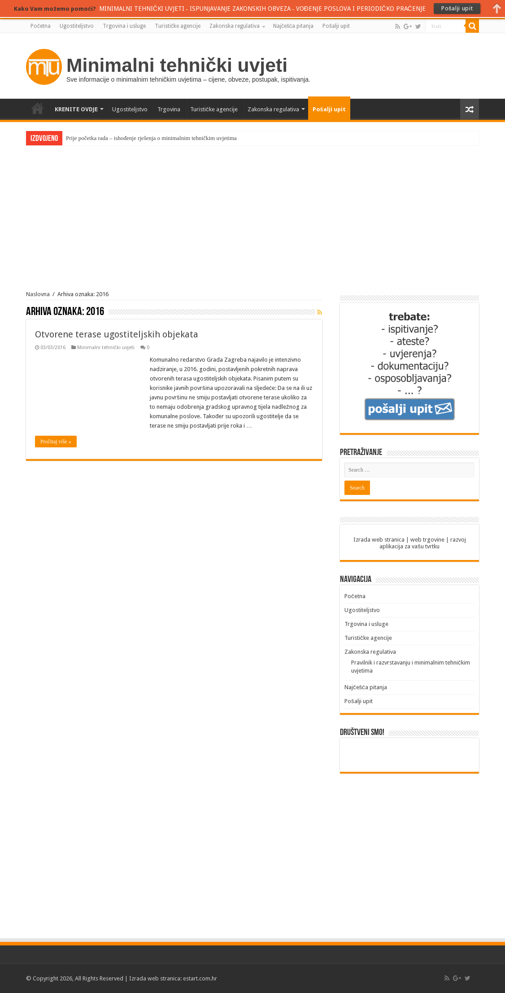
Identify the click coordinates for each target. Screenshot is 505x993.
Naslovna (38, 294)
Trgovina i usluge (124, 26)
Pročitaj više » (55, 441)
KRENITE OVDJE (76, 109)
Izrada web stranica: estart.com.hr (173, 978)
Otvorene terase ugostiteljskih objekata (116, 334)
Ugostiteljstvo (77, 26)
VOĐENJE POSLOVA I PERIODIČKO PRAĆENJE (361, 8)
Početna (40, 26)
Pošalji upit (336, 26)
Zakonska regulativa (234, 26)
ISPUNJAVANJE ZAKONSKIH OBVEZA (240, 8)
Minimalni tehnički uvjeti (106, 347)
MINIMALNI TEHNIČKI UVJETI (141, 8)
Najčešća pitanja (293, 26)
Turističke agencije (177, 26)
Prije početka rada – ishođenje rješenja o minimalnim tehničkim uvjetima (151, 138)
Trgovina (168, 109)
